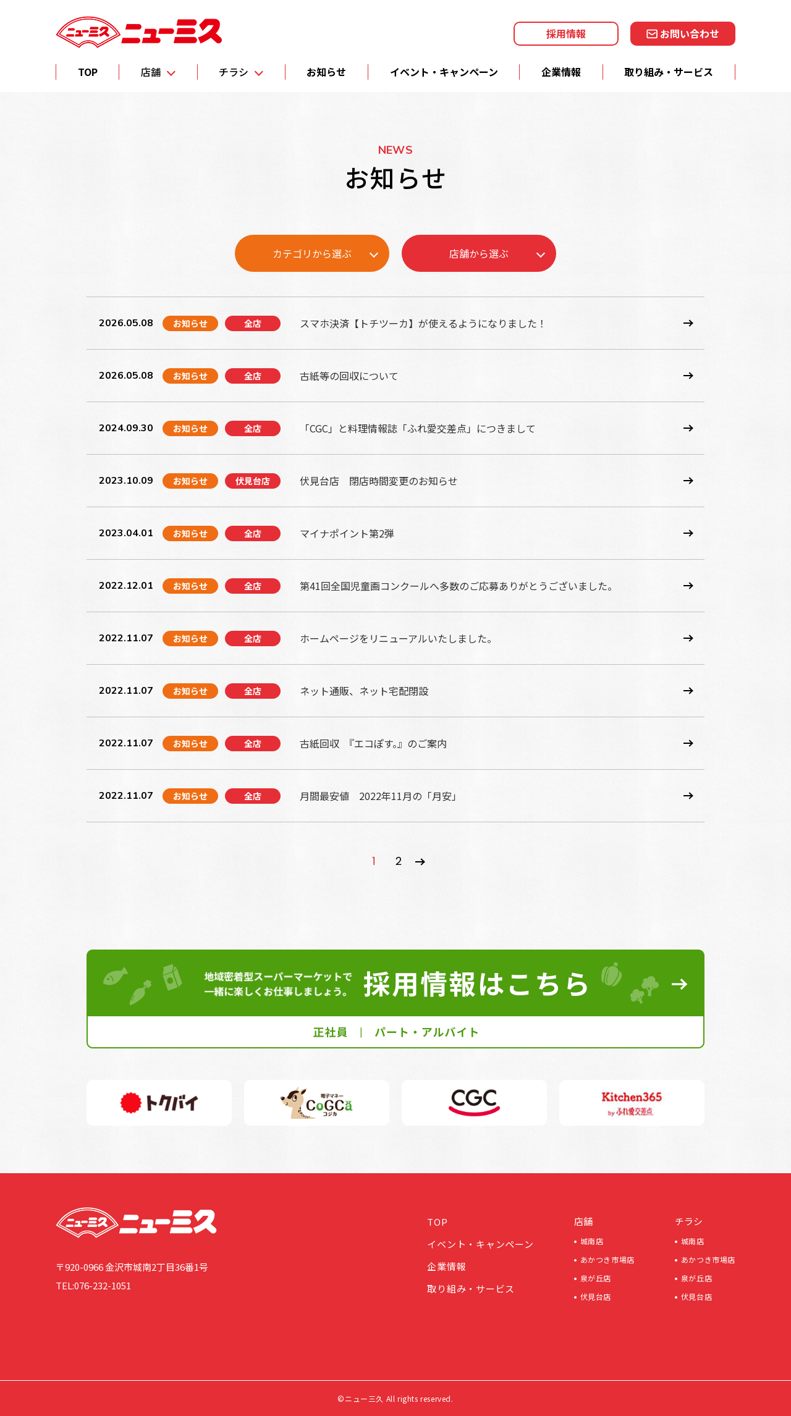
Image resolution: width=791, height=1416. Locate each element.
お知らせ (326, 71)
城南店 (592, 1241)
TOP (88, 71)
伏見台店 (595, 1296)
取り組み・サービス (668, 71)
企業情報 (561, 71)
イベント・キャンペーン (444, 71)
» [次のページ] (420, 861)
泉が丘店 (595, 1278)
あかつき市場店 (607, 1259)
